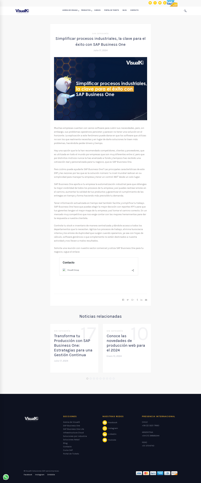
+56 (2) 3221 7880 (150, 425)
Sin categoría (100, 33)
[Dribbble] (51, 475)
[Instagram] (40, 475)
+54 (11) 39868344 (150, 435)
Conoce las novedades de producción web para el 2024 (126, 343)
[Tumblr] (137, 299)
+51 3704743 (148, 445)
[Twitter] (128, 299)
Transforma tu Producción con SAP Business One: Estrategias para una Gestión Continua (73, 345)
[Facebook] (123, 299)
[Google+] (132, 299)
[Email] (146, 299)
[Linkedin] (141, 299)
